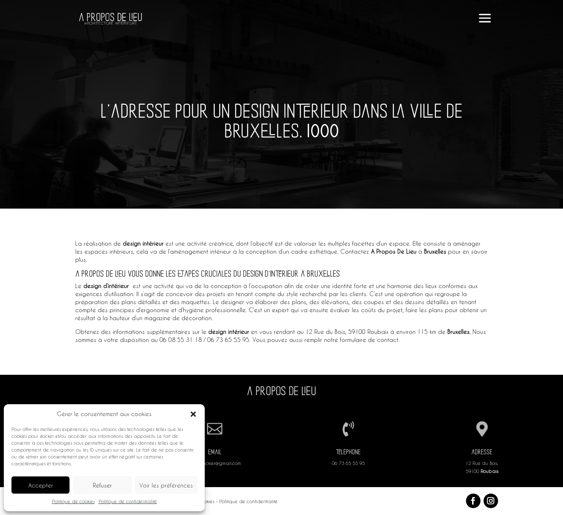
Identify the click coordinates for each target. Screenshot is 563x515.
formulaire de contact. (370, 339)
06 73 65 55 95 (348, 463)
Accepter (40, 485)
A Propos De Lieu (393, 251)
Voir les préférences (166, 485)
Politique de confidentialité (128, 501)
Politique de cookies (73, 501)
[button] (193, 414)
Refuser (102, 485)
